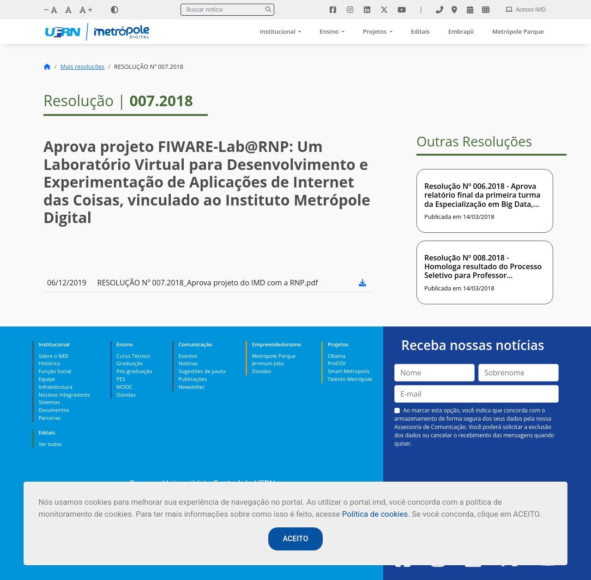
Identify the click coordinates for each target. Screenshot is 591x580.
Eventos (188, 355)
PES (120, 378)
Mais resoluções (82, 66)
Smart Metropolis (348, 371)
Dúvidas (126, 394)
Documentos (53, 409)
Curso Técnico (133, 355)
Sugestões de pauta (202, 371)
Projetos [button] (375, 31)
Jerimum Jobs (268, 363)
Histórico (49, 363)
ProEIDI (337, 363)
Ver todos (49, 444)
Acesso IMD (526, 9)
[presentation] (476, 470)
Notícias (188, 363)
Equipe (46, 378)
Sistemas (49, 402)
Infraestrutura (55, 386)
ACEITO (295, 538)
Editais (420, 31)
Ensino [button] (330, 31)
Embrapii (461, 31)
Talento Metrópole (350, 378)
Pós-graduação (134, 371)
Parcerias (49, 417)
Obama (336, 355)
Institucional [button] (278, 31)
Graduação (129, 363)
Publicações (193, 378)
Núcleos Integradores (64, 394)
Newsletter (192, 386)
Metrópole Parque (518, 31)
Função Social (54, 371)
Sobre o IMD (53, 355)
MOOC (124, 386)
